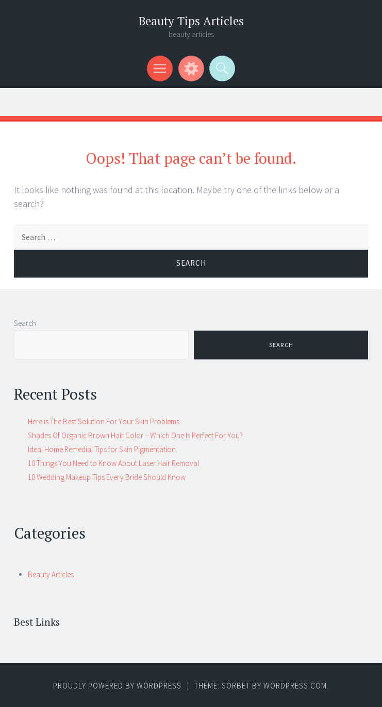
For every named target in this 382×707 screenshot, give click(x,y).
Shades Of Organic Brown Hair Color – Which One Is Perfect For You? (135, 435)
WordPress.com (295, 686)
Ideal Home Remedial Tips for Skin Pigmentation (102, 449)
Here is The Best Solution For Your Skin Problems (103, 421)
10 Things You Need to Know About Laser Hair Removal (113, 463)
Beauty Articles (51, 574)
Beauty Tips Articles (191, 21)
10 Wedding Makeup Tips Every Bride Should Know (107, 477)
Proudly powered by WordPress (117, 686)
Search (25, 323)
